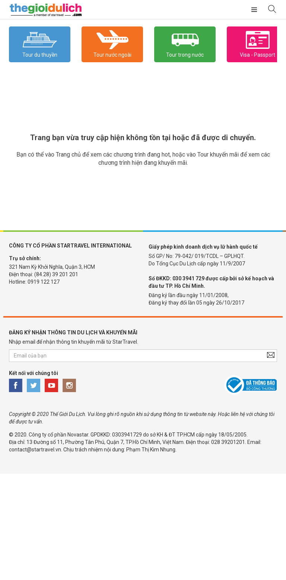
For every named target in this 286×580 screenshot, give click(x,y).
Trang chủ (68, 154)
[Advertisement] (143, 526)
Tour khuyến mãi (218, 154)
